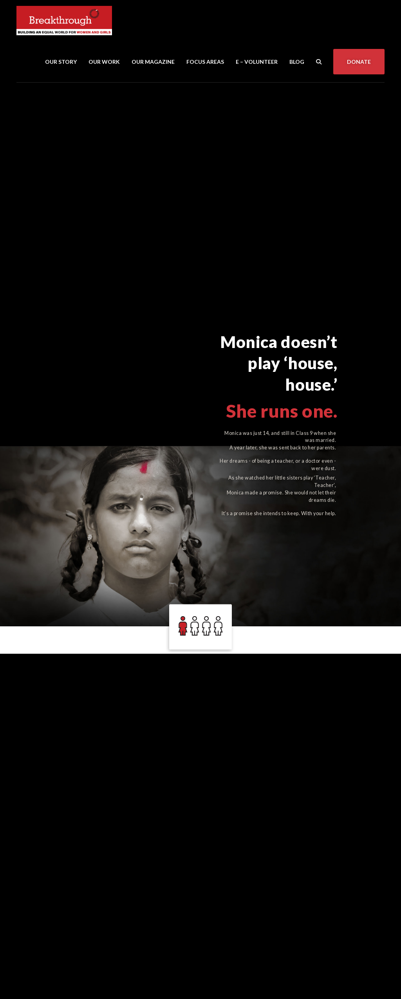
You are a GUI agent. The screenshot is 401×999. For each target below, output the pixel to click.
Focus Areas (205, 61)
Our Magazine (153, 61)
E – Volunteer (257, 61)
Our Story (61, 61)
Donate (359, 61)
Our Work (104, 61)
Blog (296, 61)
